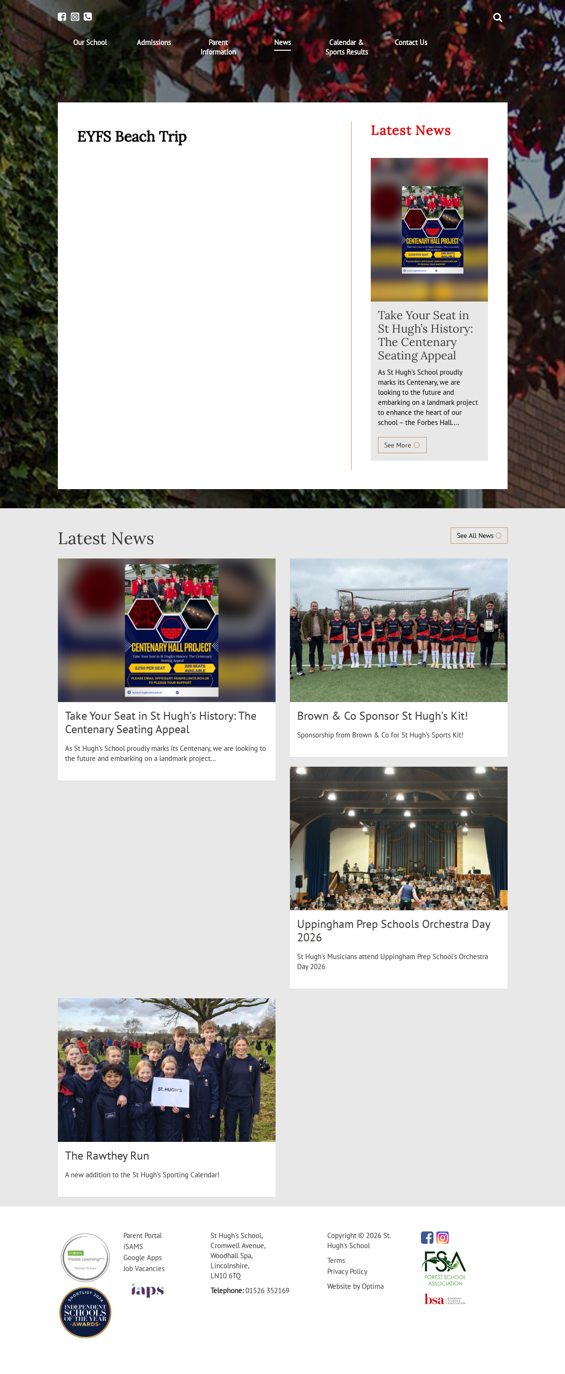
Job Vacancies (144, 1268)
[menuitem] (90, 43)
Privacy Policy (347, 1271)
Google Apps (142, 1257)
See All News (479, 535)
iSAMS (133, 1246)
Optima (373, 1286)
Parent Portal (142, 1235)
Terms (336, 1260)
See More (402, 445)
